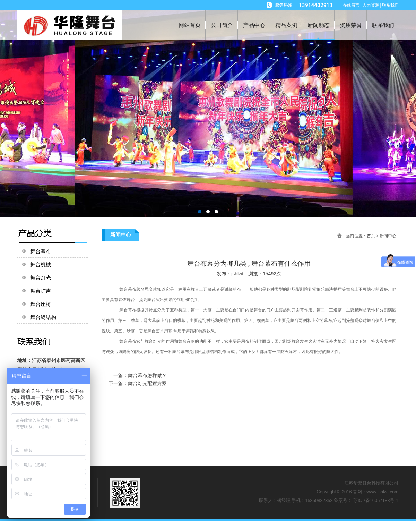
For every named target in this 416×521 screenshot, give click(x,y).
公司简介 (222, 25)
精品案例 (286, 25)
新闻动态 (318, 25)
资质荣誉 (351, 25)
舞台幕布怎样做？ (147, 375)
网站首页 (190, 25)
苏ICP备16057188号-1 (375, 500)
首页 (371, 235)
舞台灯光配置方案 (147, 383)
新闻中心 (388, 235)
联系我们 (383, 25)
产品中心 (254, 25)
